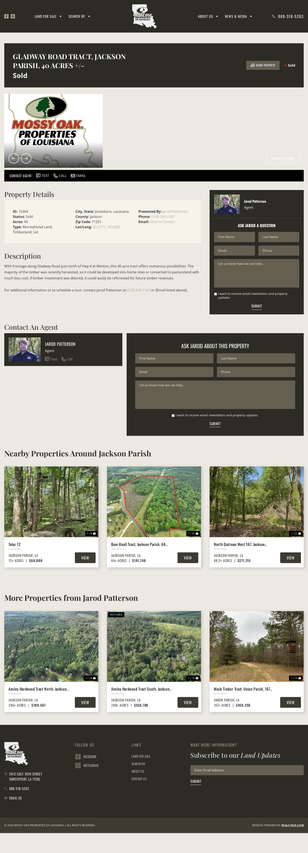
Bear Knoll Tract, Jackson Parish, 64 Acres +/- (138, 564)
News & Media (239, 16)
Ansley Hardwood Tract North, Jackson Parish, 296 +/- (38, 709)
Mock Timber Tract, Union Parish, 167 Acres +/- (242, 709)
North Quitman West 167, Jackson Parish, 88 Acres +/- (239, 564)
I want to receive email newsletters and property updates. (252, 304)
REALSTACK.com (292, 845)
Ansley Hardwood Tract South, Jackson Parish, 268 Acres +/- (140, 709)
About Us (208, 16)
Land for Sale (49, 16)
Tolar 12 (15, 564)
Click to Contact (162, 221)
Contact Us (140, 798)
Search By (80, 16)
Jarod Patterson (175, 211)
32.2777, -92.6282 (106, 227)
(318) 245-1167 (163, 216)
